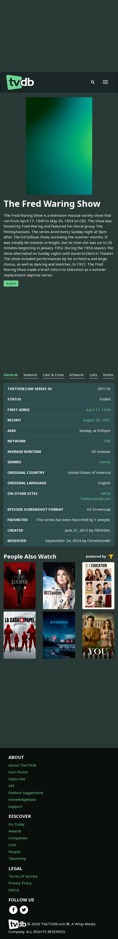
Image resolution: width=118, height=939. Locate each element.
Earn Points (18, 771)
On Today (16, 824)
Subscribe (16, 778)
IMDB (106, 493)
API (11, 785)
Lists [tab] (93, 374)
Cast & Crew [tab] (53, 374)
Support (15, 806)
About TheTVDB (22, 765)
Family (105, 461)
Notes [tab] (108, 374)
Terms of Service (23, 876)
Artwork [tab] (76, 374)
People (14, 851)
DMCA (13, 889)
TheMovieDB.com (95, 498)
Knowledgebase (22, 799)
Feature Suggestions (25, 792)
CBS (107, 440)
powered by (100, 556)
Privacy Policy (20, 882)
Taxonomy (17, 858)
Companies (18, 837)
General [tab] (11, 374)
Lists (12, 844)
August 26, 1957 (97, 419)
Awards (14, 830)
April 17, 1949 (98, 409)
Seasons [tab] (30, 374)
